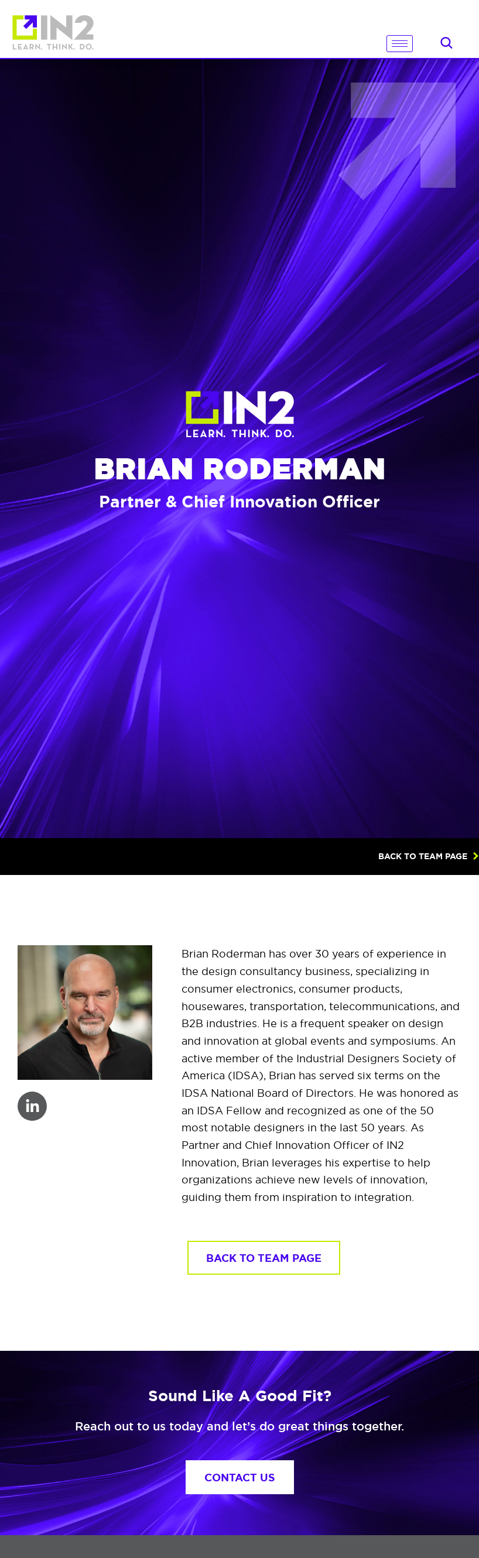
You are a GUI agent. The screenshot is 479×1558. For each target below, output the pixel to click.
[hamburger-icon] (399, 43)
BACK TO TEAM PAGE (422, 856)
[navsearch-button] (446, 45)
